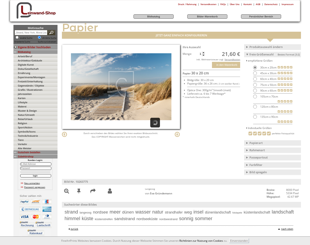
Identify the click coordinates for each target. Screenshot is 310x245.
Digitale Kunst (26, 64)
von (158, 193)
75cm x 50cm (268, 85)
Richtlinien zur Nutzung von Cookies (201, 241)
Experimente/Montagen (31, 77)
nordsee (100, 212)
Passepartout (258, 157)
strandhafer (174, 212)
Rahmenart (257, 150)
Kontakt (247, 4)
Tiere (21, 140)
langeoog (85, 212)
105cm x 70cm (269, 96)
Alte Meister (25, 148)
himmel (72, 218)
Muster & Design (27, 110)
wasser (143, 212)
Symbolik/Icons (26, 131)
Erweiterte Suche (22, 42)
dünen (128, 212)
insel (198, 212)
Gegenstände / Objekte (31, 85)
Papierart (256, 143)
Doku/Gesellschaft (28, 68)
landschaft (283, 212)
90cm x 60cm (268, 90)
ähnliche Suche (49, 38)
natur (157, 212)
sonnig (186, 218)
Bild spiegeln (258, 172)
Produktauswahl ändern (266, 47)
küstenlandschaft (257, 212)
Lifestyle (22, 102)
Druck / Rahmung (187, 4)
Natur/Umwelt (26, 114)
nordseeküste (147, 219)
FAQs (223, 4)
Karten (22, 98)
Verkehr (22, 144)
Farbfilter (255, 165)
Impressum (288, 4)
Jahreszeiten (25, 94)
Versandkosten (208, 4)
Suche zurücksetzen (47, 42)
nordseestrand (168, 219)
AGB (258, 4)
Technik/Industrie (28, 135)
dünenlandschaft (218, 212)
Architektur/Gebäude (30, 60)
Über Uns (234, 4)
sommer (203, 218)
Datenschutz (271, 4)
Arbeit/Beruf (25, 56)
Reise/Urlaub (25, 119)
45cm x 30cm (268, 73)
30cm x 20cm (268, 67)
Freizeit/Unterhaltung (30, 81)
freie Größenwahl (274, 54)
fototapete (237, 213)
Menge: (187, 54)
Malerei (22, 106)
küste (87, 218)
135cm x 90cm (269, 117)
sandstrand (124, 218)
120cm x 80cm (269, 107)
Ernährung (24, 73)
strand (71, 212)
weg (188, 212)
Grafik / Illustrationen (30, 89)
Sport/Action (25, 127)
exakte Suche (26, 38)
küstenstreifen (104, 219)
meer (115, 212)
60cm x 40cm (268, 79)
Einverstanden (239, 241)
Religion (22, 123)
